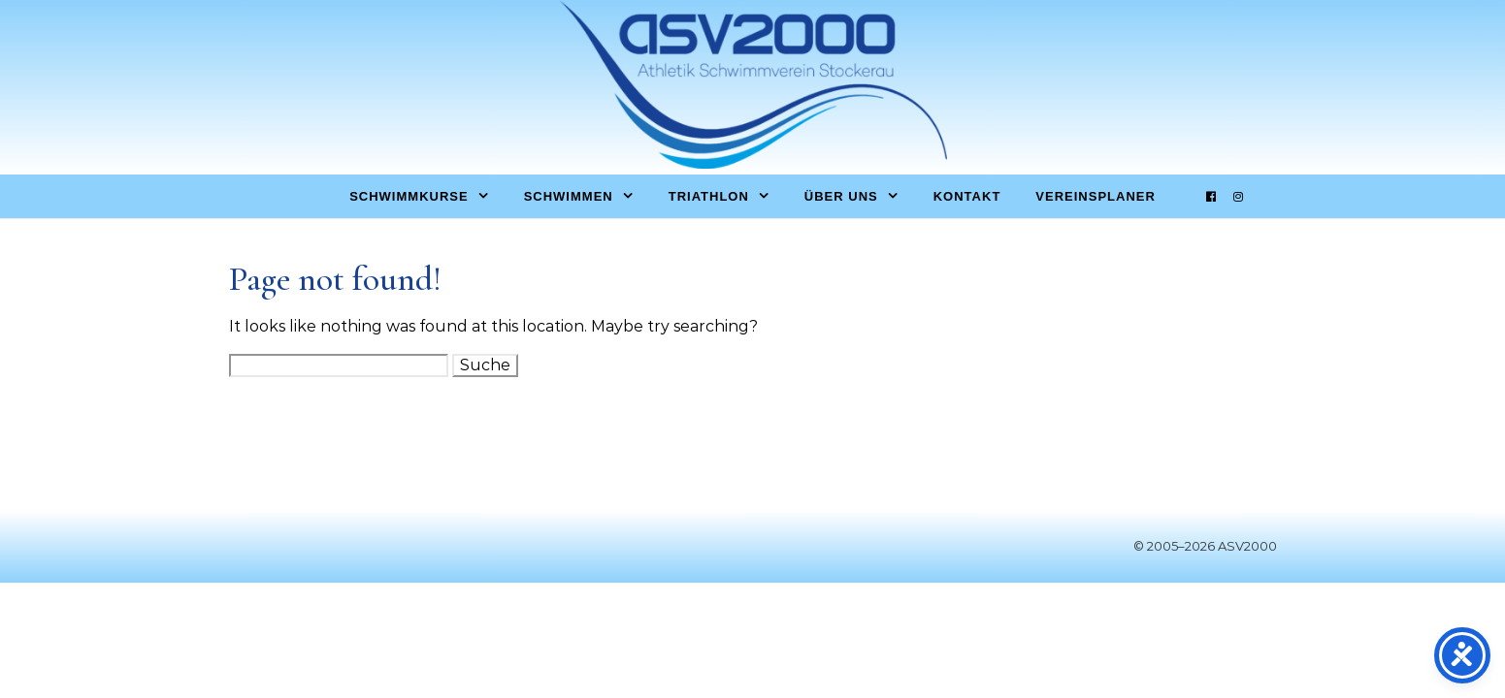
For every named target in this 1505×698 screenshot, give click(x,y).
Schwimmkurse (409, 196)
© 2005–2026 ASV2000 (1205, 546)
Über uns (841, 196)
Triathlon (709, 196)
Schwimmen (568, 196)
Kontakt (967, 196)
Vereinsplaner (1095, 196)
